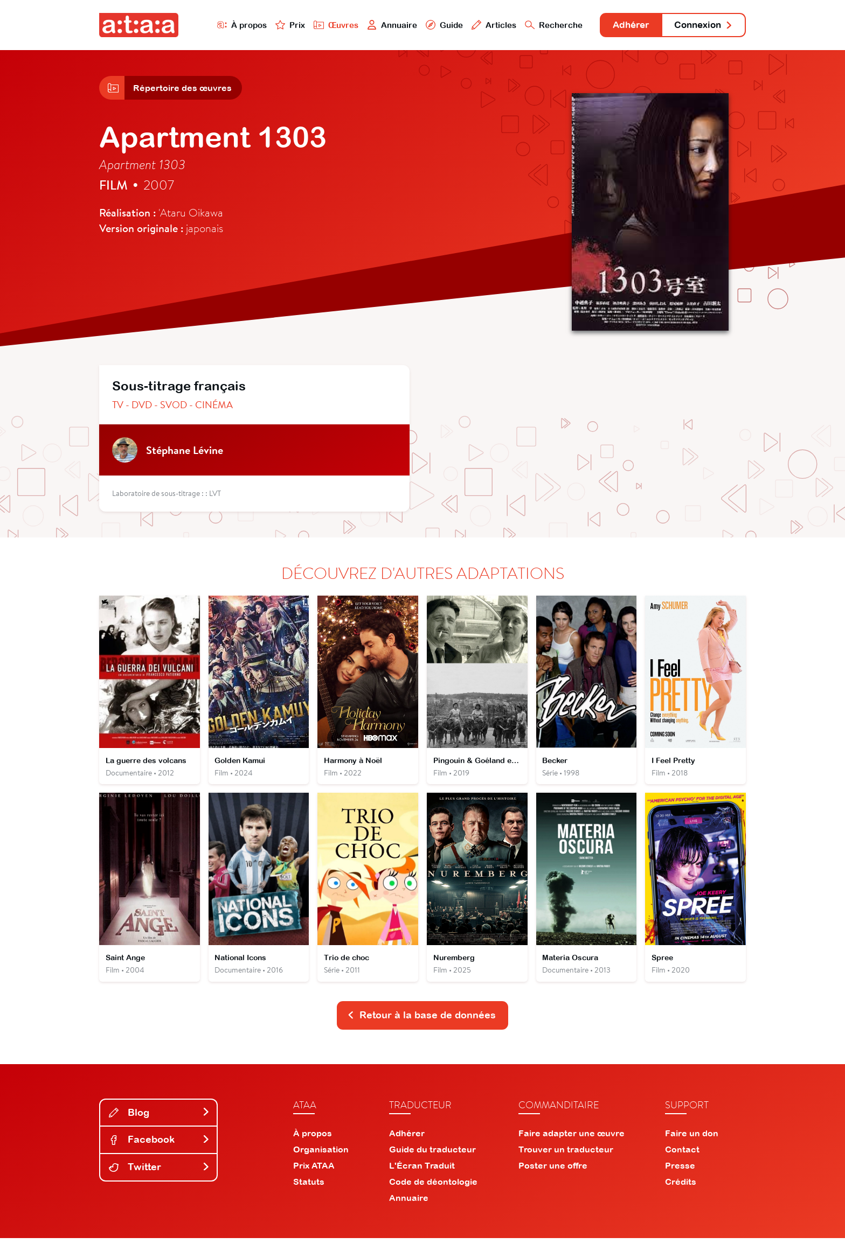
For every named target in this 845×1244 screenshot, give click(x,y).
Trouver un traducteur (565, 1155)
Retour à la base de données (421, 1020)
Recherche (543, 25)
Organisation (321, 1155)
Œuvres (324, 25)
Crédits (680, 1187)
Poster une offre (552, 1171)
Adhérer (623, 25)
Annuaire (380, 25)
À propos (229, 25)
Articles (482, 25)
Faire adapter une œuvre (571, 1139)
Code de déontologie (433, 1187)
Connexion (701, 25)
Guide (433, 25)
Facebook (159, 1145)
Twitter (159, 1172)
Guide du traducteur (432, 1155)
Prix (278, 25)
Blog (159, 1118)
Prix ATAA (314, 1171)
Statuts (308, 1187)
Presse (680, 1171)
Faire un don (691, 1139)
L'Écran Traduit (422, 1171)
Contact (682, 1155)
